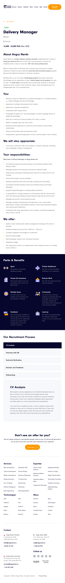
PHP (19, 499)
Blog (41, 7)
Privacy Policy (43, 576)
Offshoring (21, 487)
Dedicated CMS (22, 467)
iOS (19, 502)
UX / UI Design (8, 483)
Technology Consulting (54, 479)
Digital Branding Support (52, 488)
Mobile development (10, 475)
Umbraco (6, 502)
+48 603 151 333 (8, 546)
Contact (45, 7)
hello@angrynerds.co (10, 543)
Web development (9, 467)
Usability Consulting (53, 483)
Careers (36, 7)
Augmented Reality (53, 467)
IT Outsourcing (22, 479)
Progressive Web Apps (40, 485)
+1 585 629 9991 (38, 546)
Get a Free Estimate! (55, 7)
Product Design (22, 471)
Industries (25, 7)
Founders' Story (37, 510)
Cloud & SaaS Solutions (37, 468)
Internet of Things (53, 471)
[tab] (32, 345)
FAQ (49, 514)
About (31, 7)
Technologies (51, 502)
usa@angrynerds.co (39, 543)
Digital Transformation (54, 475)
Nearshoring (21, 483)
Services (14, 7)
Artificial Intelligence (9, 487)
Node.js (6, 514)
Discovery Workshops (24, 475)
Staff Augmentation (23, 491)
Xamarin (20, 514)
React (5, 510)
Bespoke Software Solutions (38, 474)
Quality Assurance (9, 479)
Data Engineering (9, 491)
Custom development (10, 471)
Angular (6, 506)
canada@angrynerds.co (11, 564)
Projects (20, 7)
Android (20, 506)
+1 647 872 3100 (8, 567)
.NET (5, 499)
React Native (22, 510)
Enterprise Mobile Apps (38, 480)
